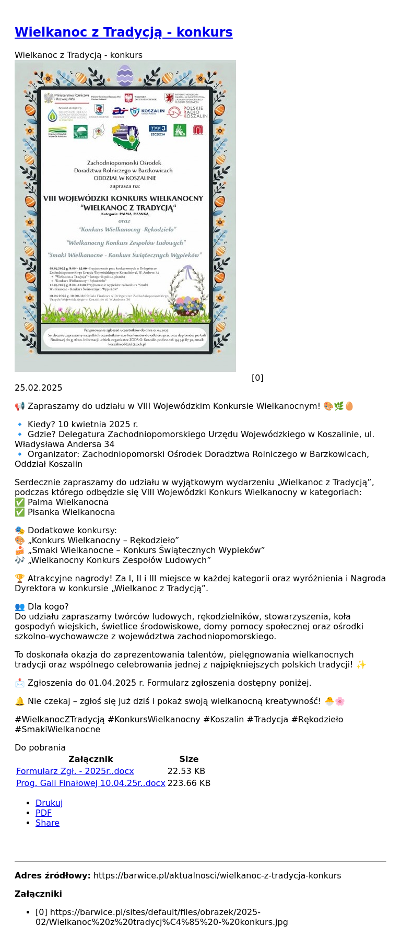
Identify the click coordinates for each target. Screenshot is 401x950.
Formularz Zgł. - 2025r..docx (75, 771)
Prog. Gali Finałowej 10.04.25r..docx (91, 783)
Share (48, 823)
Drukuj (49, 803)
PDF (44, 813)
